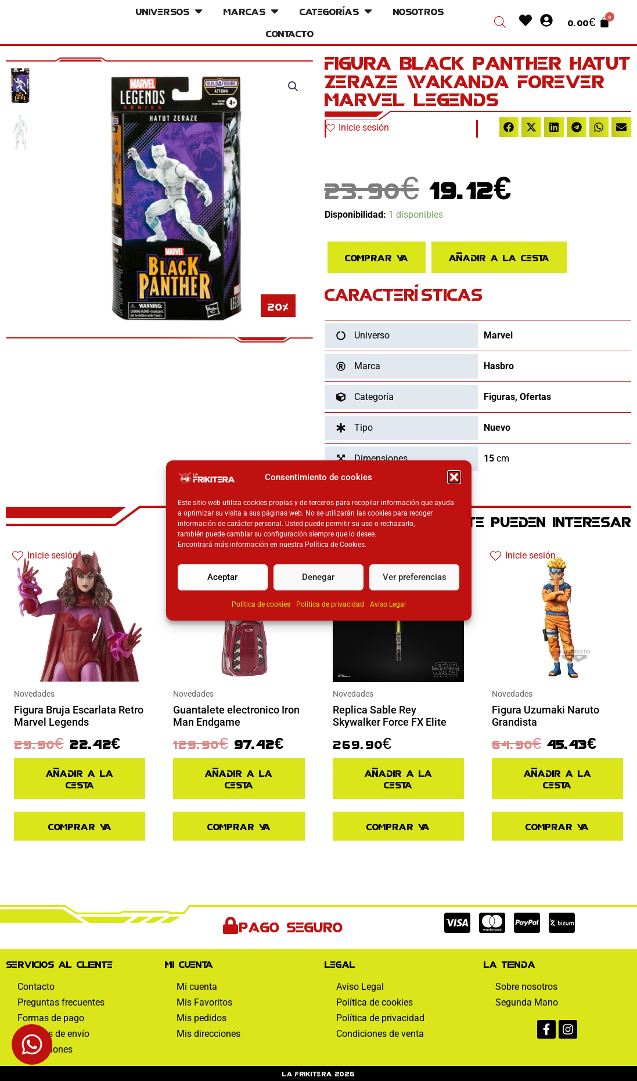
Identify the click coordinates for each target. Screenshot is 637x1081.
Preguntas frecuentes (61, 1002)
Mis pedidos (201, 1018)
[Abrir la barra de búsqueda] (500, 22)
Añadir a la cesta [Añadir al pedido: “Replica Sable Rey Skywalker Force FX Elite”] (398, 778)
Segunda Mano (526, 1002)
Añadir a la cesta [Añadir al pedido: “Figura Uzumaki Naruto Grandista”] (557, 778)
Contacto (36, 986)
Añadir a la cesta (499, 257)
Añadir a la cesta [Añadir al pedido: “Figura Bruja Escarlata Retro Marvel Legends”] (79, 778)
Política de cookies (261, 605)
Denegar (318, 578)
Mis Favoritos (204, 1002)
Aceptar (222, 578)
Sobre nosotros (526, 986)
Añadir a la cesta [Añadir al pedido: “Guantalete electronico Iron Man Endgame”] (238, 778)
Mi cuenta (197, 986)
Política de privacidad (330, 605)
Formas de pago (50, 1018)
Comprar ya (376, 257)
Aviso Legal (388, 605)
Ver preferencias (415, 578)
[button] (454, 478)
